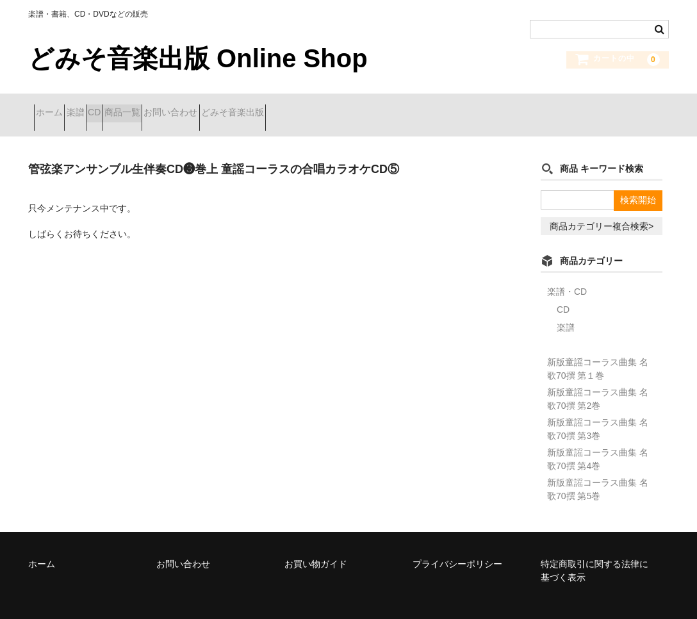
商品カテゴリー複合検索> (601, 210)
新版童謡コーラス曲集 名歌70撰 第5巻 (597, 473)
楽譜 (104, 107)
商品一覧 (196, 107)
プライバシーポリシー (457, 548)
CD (145, 107)
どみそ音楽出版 (351, 107)
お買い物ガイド (315, 548)
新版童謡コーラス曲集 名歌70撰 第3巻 (597, 413)
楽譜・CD (567, 275)
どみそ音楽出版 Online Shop (198, 58)
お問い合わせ (267, 107)
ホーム (55, 107)
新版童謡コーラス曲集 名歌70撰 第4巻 (597, 443)
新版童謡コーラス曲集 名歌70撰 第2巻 (597, 383)
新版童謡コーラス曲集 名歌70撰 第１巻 (597, 353)
